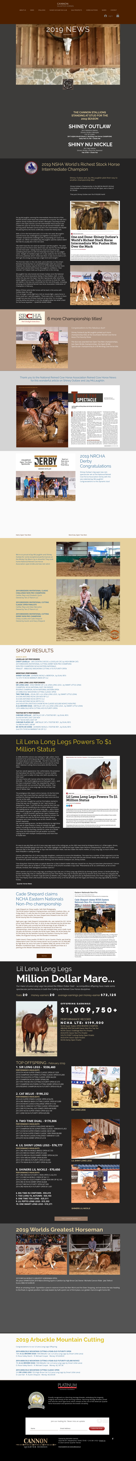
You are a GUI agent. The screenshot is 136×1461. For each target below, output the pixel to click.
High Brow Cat (38, 815)
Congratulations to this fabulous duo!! (88, 328)
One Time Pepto (57, 874)
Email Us (102, 1441)
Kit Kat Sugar (81, 878)
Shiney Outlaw (77, 332)
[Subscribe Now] (97, 1428)
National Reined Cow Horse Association (63, 377)
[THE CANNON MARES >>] (71, 1219)
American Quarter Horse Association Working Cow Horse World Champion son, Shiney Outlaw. (51, 859)
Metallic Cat (56, 876)
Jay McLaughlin (37, 554)
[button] (32, 10)
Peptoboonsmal (89, 876)
